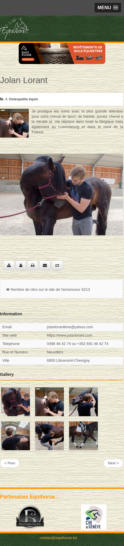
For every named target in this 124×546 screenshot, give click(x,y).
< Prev (9, 463)
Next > (113, 463)
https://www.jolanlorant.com (69, 335)
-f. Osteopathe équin (21, 99)
